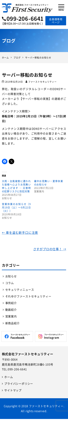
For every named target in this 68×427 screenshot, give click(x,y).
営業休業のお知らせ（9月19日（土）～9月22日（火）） (16, 207)
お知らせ (11, 276)
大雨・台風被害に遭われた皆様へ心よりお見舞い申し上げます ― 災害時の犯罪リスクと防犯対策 (16, 186)
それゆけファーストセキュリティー (28, 296)
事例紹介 (11, 303)
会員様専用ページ (56, 20)
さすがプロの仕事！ (49, 249)
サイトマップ (13, 390)
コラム (9, 283)
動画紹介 (11, 310)
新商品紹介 (12, 323)
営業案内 (11, 316)
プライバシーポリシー (18, 384)
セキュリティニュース (19, 290)
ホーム (8, 377)
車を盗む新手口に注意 (20, 232)
